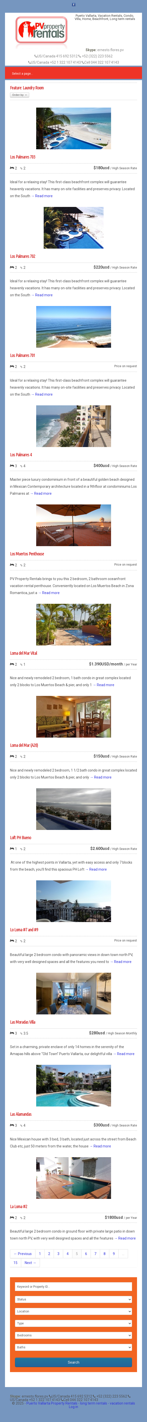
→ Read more (42, 196)
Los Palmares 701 (22, 355)
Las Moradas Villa (22, 1021)
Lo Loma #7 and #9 (24, 929)
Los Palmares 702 (22, 256)
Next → (30, 1263)
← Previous (23, 1254)
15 (15, 1263)
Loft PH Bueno (20, 837)
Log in (73, 1407)
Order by (19, 95)
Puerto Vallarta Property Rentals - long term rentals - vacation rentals (80, 1403)
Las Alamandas (20, 1113)
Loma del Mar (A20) (24, 745)
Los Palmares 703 (22, 156)
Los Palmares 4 (21, 454)
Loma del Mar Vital (23, 652)
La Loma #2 (18, 1206)
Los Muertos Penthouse (27, 553)
